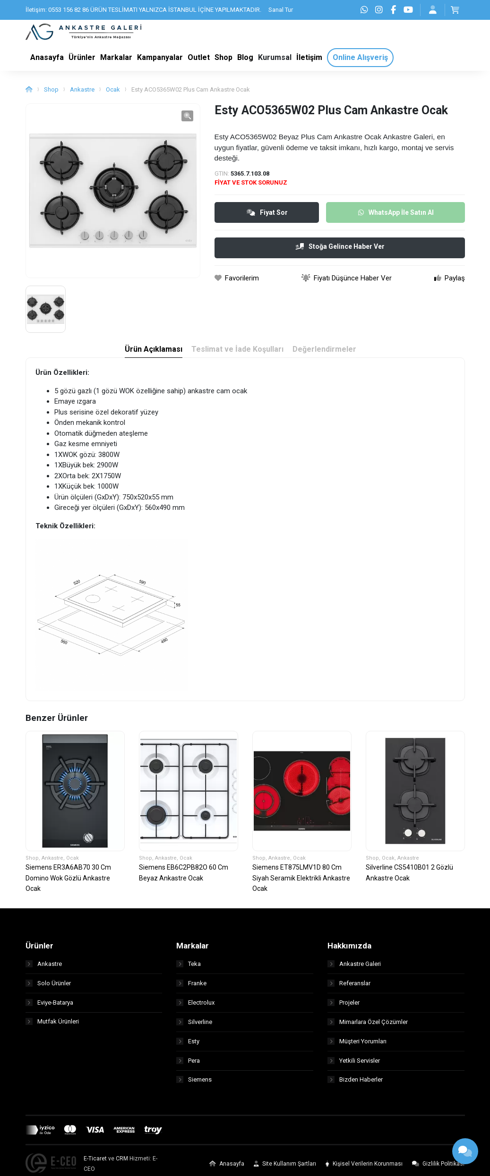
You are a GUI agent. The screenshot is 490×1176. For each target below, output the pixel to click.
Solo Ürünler (48, 986)
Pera (188, 1063)
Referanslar (348, 986)
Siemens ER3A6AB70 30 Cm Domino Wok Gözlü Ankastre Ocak (68, 881)
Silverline (194, 1025)
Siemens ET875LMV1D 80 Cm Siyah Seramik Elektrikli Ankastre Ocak (301, 881)
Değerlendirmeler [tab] (325, 352)
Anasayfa (226, 1167)
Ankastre (82, 92)
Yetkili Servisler (353, 1063)
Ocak (113, 92)
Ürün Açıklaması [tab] (153, 352)
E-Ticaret (95, 1162)
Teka (188, 967)
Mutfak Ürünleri (52, 1025)
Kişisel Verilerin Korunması (364, 1167)
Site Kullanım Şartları (285, 1167)
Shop (51, 92)
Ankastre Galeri (354, 967)
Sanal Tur (280, 9)
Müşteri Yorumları (357, 1044)
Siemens (194, 1083)
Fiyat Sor (267, 216)
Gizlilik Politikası (438, 1167)
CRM (122, 1162)
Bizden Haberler (355, 1083)
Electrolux (195, 1005)
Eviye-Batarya (49, 1005)
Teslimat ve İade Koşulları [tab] (237, 352)
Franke (191, 986)
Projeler (343, 1005)
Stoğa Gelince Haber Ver (340, 250)
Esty (187, 1044)
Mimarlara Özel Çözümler (367, 1025)
